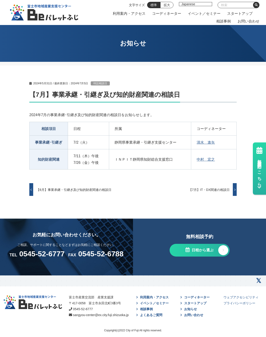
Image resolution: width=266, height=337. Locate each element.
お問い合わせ (248, 21)
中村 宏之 (206, 159)
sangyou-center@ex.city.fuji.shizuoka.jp (101, 315)
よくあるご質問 (151, 315)
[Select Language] (195, 4)
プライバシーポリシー (239, 303)
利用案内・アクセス (129, 13)
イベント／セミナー (204, 13)
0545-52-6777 (83, 309)
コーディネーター (166, 13)
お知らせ (190, 309)
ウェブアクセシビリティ (240, 297)
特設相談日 (100, 83)
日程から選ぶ (202, 250)
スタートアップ (240, 13)
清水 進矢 (206, 142)
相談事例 (223, 21)
